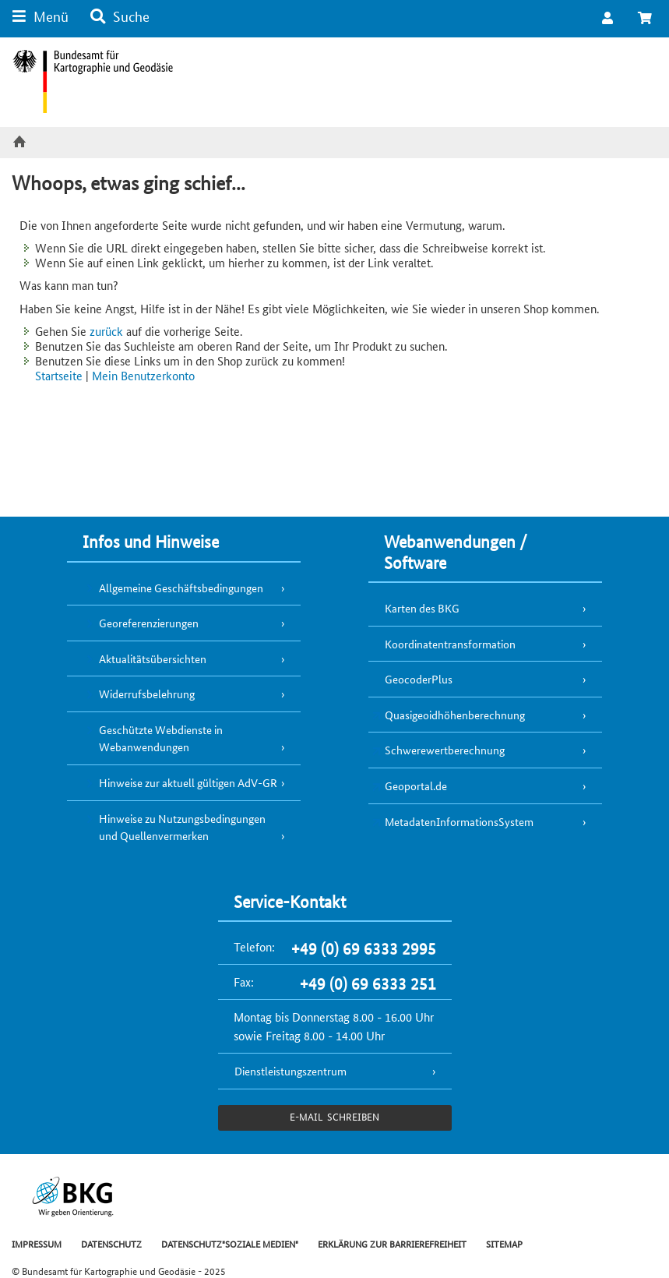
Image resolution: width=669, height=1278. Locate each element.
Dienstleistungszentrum (290, 1071)
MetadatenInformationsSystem (459, 821)
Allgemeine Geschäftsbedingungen (181, 587)
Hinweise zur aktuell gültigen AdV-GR (188, 782)
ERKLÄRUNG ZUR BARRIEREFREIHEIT (392, 1243)
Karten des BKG (422, 608)
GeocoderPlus (418, 679)
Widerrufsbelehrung (147, 693)
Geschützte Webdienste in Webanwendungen (161, 738)
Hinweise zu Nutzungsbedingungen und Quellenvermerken (182, 827)
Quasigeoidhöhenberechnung (455, 714)
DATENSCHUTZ (111, 1243)
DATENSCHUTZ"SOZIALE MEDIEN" (229, 1243)
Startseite (59, 375)
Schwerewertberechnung (445, 749)
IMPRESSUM (37, 1243)
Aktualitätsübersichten (152, 658)
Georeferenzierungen (149, 622)
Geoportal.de (416, 785)
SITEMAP (504, 1243)
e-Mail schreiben (334, 1116)
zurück (106, 331)
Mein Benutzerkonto (143, 375)
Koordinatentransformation (450, 643)
